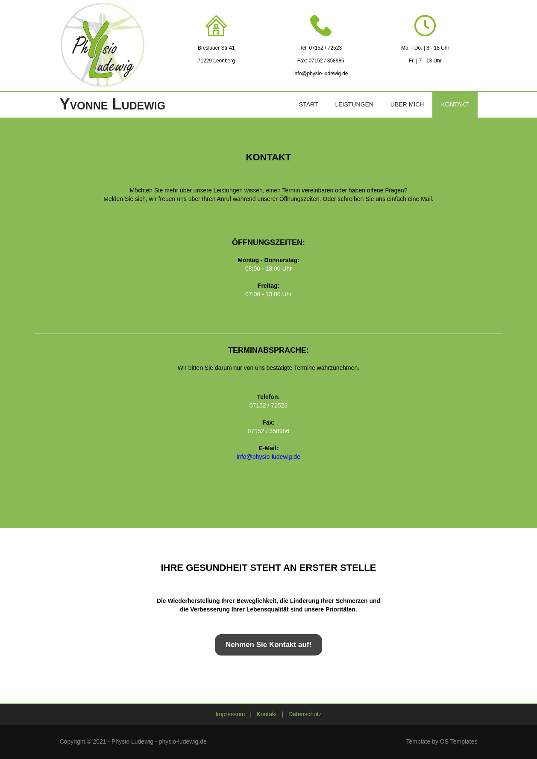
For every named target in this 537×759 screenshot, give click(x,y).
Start (308, 104)
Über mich (407, 104)
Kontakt (455, 104)
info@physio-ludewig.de (320, 74)
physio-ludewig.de (183, 741)
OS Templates (459, 741)
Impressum (230, 714)
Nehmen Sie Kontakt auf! (268, 645)
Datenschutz (305, 714)
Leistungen (354, 104)
